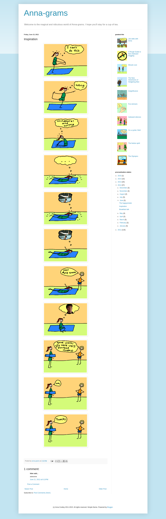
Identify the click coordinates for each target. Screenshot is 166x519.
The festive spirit (134, 143)
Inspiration (123, 206)
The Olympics (133, 156)
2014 (120, 179)
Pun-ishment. (133, 104)
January (123, 226)
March (122, 220)
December (124, 188)
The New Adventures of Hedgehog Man (133, 80)
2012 (120, 185)
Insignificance (133, 91)
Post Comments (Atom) (42, 493)
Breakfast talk (124, 209)
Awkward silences (134, 117)
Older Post (103, 489)
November (124, 191)
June (122, 200)
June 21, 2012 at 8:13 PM (39, 479)
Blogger (110, 507)
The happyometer (125, 203)
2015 (120, 176)
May (121, 213)
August (122, 194)
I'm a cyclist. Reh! (134, 130)
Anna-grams (46, 12)
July (121, 197)
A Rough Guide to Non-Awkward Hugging (134, 54)
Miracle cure (132, 65)
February (123, 223)
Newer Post (29, 489)
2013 (120, 182)
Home (66, 489)
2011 (120, 230)
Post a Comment (33, 484)
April (121, 216)
